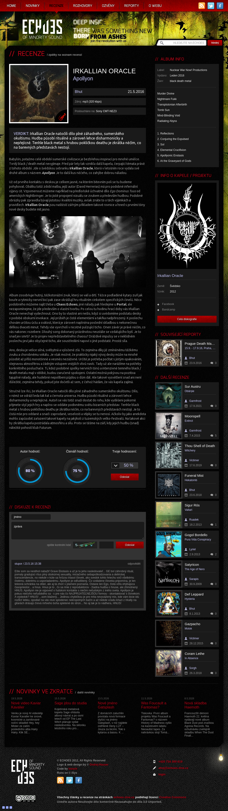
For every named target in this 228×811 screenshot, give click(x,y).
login (162, 774)
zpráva (77, 530)
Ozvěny (108, 5)
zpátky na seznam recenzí (65, 54)
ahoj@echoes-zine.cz (173, 768)
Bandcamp (168, 309)
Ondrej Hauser (99, 764)
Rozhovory (82, 5)
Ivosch (73, 768)
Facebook (168, 304)
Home (11, 5)
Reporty (131, 5)
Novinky (33, 5)
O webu (155, 5)
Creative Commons (172, 797)
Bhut (78, 92)
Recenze (56, 5)
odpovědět (134, 563)
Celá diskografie (187, 319)
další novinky (86, 692)
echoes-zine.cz (124, 797)
